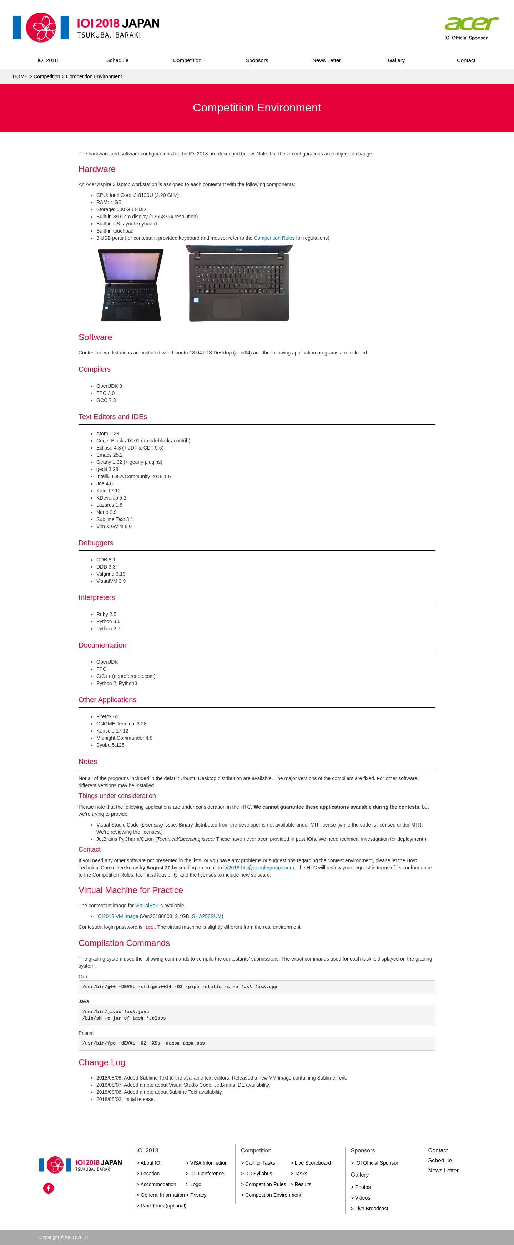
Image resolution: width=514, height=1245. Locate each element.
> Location (148, 1173)
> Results (300, 1184)
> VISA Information (207, 1163)
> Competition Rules (263, 1184)
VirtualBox (146, 905)
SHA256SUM (207, 916)
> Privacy (196, 1195)
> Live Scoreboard (310, 1163)
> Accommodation (156, 1184)
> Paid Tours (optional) (161, 1206)
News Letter (326, 60)
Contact (466, 60)
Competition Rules (274, 238)
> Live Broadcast (369, 1208)
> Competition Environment (271, 1195)
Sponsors (257, 60)
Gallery (396, 60)
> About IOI (148, 1163)
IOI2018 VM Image (117, 916)
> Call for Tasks (258, 1163)
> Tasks (298, 1173)
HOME (20, 76)
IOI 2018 (47, 60)
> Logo (193, 1184)
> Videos (361, 1198)
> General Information (160, 1195)
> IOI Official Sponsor (374, 1163)
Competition (187, 60)
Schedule (117, 60)
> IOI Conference (205, 1173)
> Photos (361, 1187)
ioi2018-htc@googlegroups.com (258, 867)
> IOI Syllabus (256, 1173)
